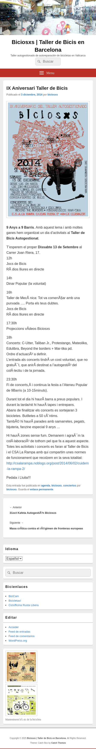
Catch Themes (58, 743)
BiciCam (14, 596)
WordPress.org (18, 640)
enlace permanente (41, 489)
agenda (45, 485)
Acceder (14, 627)
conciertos (69, 485)
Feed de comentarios (22, 636)
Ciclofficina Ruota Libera (24, 605)
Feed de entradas (19, 631)
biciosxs (53, 94)
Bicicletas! (15, 600)
